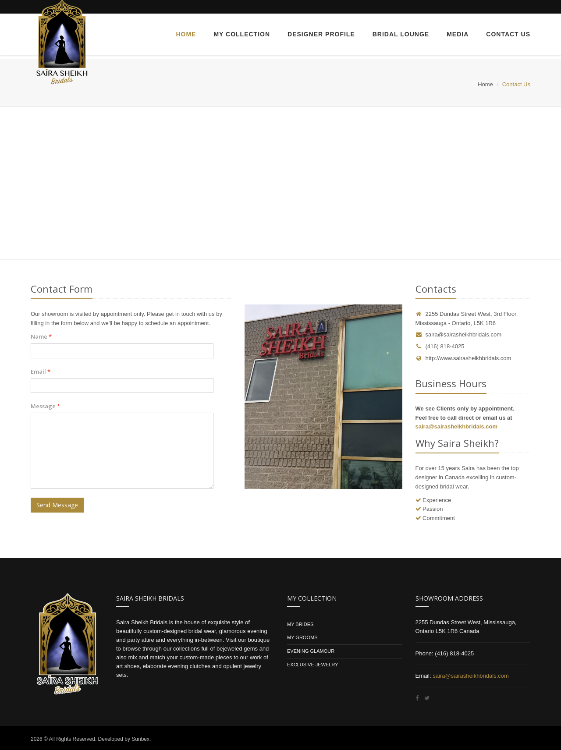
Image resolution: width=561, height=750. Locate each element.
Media (458, 34)
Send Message (57, 505)
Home (186, 34)
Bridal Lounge (401, 34)
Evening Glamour (310, 651)
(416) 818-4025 (440, 346)
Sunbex (140, 739)
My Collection (241, 34)
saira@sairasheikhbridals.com (464, 334)
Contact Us (508, 34)
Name (41, 336)
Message (45, 406)
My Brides (301, 624)
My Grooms (302, 637)
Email (40, 371)
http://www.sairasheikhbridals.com (463, 358)
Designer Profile (321, 34)
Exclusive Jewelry (312, 664)
